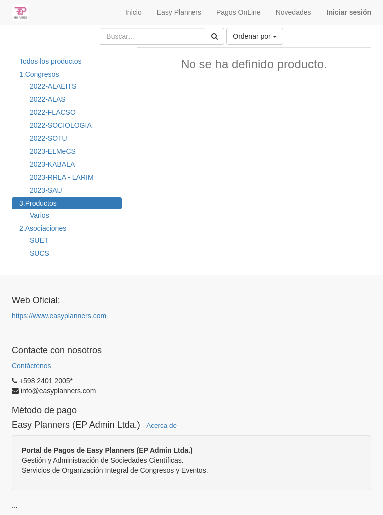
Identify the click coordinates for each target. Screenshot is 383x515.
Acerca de (161, 425)
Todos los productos (50, 61)
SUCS (39, 253)
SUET (39, 240)
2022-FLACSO (53, 112)
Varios (39, 215)
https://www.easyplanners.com (59, 316)
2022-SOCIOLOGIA (61, 125)
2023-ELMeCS (53, 151)
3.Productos (38, 203)
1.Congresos (39, 74)
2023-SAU (46, 190)
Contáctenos (31, 366)
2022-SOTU (48, 138)
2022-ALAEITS (53, 86)
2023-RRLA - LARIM (62, 177)
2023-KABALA (52, 164)
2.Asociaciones (42, 228)
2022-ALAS (48, 99)
